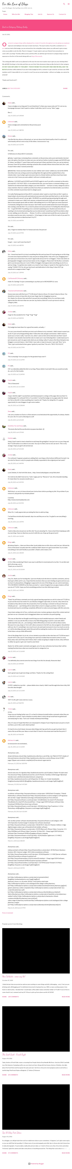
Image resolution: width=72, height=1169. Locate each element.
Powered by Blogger (36, 1164)
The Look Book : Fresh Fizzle (14, 1054)
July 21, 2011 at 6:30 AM (16, 553)
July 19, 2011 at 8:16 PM (16, 285)
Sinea (9, 411)
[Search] (64, 3)
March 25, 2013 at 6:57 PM (17, 908)
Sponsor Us (49, 14)
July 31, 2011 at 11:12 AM (16, 747)
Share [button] (65, 88)
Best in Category (14, 88)
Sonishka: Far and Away (15, 426)
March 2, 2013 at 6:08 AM (16, 841)
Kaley (10, 103)
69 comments (13, 1075)
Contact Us (61, 14)
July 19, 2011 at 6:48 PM (16, 245)
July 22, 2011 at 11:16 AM (16, 651)
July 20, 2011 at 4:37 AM (16, 432)
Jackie (10, 575)
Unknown (11, 121)
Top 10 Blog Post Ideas (11, 1132)
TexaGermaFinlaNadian (15, 291)
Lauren (10, 669)
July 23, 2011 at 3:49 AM (16, 664)
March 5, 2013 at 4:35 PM (16, 868)
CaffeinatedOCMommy (15, 278)
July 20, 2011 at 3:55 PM (16, 503)
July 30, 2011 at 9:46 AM (16, 734)
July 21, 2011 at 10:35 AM (16, 569)
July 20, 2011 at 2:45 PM (16, 482)
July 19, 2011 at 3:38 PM (16, 130)
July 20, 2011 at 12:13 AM (16, 387)
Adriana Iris (11, 740)
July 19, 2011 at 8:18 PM (16, 306)
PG (9, 353)
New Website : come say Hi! (13, 976)
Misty (10, 251)
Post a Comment (7, 913)
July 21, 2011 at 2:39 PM (16, 590)
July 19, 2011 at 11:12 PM (16, 360)
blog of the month (37, 56)
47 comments (13, 1153)
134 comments (13, 996)
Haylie (10, 380)
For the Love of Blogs (15, 4)
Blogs (10, 542)
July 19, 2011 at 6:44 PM (16, 220)
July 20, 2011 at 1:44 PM (16, 463)
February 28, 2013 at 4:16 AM (17, 811)
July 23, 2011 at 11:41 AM (16, 676)
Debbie (10, 438)
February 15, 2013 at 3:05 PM (17, 763)
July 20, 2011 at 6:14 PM (16, 522)
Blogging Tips (28, 14)
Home (4, 14)
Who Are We (15, 14)
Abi (9, 696)
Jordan (10, 311)
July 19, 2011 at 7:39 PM (16, 272)
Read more (66, 996)
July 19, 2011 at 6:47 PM (16, 233)
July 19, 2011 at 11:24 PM (16, 374)
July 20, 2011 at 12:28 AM (16, 405)
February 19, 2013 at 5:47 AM (17, 784)
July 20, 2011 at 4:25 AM (16, 420)
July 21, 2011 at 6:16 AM (16, 536)
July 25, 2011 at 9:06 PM (16, 703)
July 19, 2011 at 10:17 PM (16, 347)
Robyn (10, 136)
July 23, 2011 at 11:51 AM (16, 690)
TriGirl (10, 709)
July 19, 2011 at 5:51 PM (16, 144)
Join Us (39, 14)
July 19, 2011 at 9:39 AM (16, 115)
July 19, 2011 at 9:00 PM (16, 318)
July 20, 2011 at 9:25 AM (16, 449)
